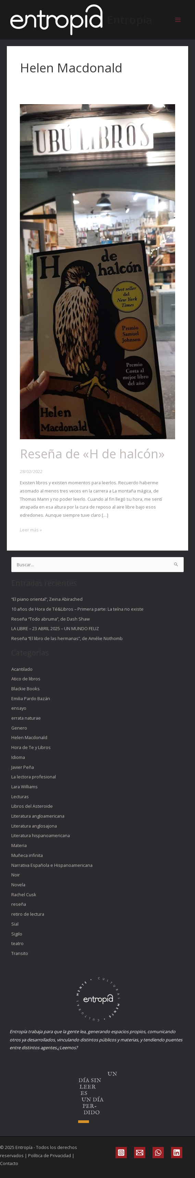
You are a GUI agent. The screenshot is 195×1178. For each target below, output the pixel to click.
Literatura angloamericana (37, 816)
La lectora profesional (33, 777)
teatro (17, 943)
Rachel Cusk (23, 894)
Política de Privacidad (49, 1155)
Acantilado (22, 669)
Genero (19, 728)
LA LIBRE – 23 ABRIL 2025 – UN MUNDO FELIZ (55, 628)
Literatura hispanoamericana (40, 835)
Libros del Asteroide (32, 806)
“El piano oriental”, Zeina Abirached (47, 599)
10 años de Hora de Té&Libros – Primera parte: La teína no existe (77, 609)
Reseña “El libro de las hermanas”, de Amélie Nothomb (67, 638)
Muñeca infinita (27, 855)
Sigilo (16, 934)
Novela (18, 885)
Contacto (9, 1163)
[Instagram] (121, 1152)
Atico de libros (25, 679)
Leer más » (31, 529)
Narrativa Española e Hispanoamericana (52, 865)
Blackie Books (25, 688)
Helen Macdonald (29, 737)
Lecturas (20, 796)
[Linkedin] (176, 1152)
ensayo (18, 708)
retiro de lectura (27, 914)
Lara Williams (24, 787)
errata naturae (26, 718)
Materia (19, 845)
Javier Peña (22, 767)
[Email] (139, 1152)
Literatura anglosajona (34, 826)
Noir (15, 875)
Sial (15, 924)
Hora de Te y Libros (31, 747)
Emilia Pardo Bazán (30, 698)
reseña (18, 904)
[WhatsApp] (158, 1152)
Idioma (18, 757)
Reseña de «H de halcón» (92, 453)
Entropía (129, 19)
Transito (19, 953)
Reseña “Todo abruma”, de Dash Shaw (50, 619)
